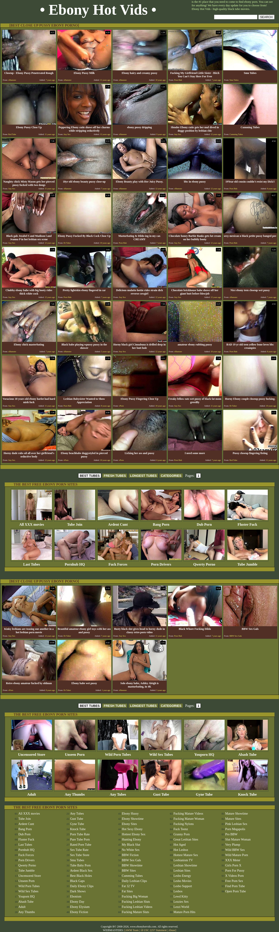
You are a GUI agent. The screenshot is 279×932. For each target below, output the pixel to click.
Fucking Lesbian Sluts (136, 901)
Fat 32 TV (128, 886)
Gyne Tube (204, 792)
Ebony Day (77, 901)
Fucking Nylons (184, 824)
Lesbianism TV (183, 860)
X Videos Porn (234, 875)
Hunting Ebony (131, 839)
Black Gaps (77, 881)
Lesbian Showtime (185, 865)
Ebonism (75, 896)
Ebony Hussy (130, 813)
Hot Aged (180, 844)
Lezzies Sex (181, 901)
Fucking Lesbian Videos (137, 907)
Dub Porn (204, 522)
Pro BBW (231, 834)
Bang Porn (161, 522)
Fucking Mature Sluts (135, 912)
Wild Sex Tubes (161, 752)
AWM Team (132, 930)
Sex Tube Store (79, 855)
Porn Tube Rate (80, 834)
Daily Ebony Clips (82, 886)
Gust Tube (161, 792)
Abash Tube (247, 752)
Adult (32, 792)
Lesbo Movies (183, 881)
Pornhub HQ (75, 562)
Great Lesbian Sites (186, 839)
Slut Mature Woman (238, 839)
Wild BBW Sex (235, 850)
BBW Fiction (130, 855)
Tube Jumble (247, 562)
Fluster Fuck (247, 522)
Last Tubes (32, 562)
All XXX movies (32, 522)
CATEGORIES (171, 475)
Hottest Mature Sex (186, 855)
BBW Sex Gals (131, 860)
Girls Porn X (233, 865)
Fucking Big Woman (135, 896)
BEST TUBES (90, 475)
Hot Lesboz (181, 850)
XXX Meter (232, 860)
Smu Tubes (77, 860)
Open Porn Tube (235, 891)
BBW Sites (129, 870)
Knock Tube (247, 792)
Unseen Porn (75, 752)
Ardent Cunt (118, 522)
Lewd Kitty (181, 896)
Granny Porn (182, 834)
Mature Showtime (236, 813)
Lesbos (178, 891)
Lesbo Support (183, 886)
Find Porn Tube (235, 886)
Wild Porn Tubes (118, 752)
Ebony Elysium (80, 907)
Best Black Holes (81, 875)
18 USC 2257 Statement (154, 930)
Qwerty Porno (204, 562)
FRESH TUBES (115, 475)
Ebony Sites (129, 824)
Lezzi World (181, 907)
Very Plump (232, 844)
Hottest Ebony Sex (133, 834)
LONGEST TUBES (143, 475)
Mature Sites (233, 818)
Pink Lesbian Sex (236, 824)
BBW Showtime (132, 865)
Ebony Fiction (79, 912)
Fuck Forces (118, 562)
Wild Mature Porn (236, 855)
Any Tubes (118, 792)
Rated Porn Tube (80, 844)
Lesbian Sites (182, 870)
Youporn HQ (204, 752)
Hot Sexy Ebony (132, 829)
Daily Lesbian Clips (134, 881)
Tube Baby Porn (80, 865)
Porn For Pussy (235, 870)
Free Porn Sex (234, 881)
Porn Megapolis (235, 829)
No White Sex (131, 850)
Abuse (171, 930)
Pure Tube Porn (80, 839)
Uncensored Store (32, 752)
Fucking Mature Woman (189, 818)
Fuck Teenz (181, 829)
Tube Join (75, 522)
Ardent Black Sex (81, 870)
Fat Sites (127, 891)
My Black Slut (131, 844)
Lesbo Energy (182, 875)
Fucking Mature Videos (188, 813)
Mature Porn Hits (184, 912)
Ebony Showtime (133, 818)
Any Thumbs (75, 792)
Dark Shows (78, 891)
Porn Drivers (161, 562)
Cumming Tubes (132, 875)
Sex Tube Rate (79, 850)
